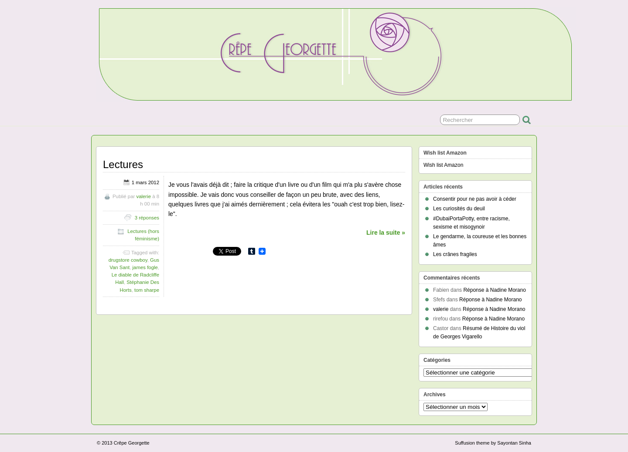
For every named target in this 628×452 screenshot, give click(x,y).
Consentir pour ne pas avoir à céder (474, 199)
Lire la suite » (385, 232)
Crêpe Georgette (132, 442)
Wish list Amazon (443, 165)
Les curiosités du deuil (459, 209)
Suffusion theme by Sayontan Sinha (493, 442)
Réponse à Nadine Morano (494, 290)
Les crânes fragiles (455, 254)
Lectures (123, 164)
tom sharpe (146, 290)
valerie (143, 196)
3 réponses (147, 217)
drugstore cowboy (128, 260)
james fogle (145, 267)
